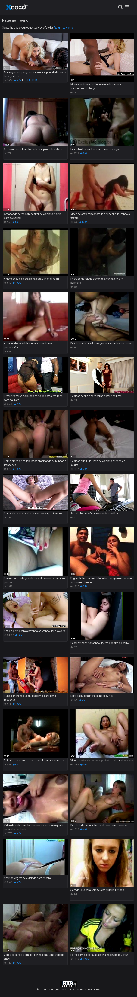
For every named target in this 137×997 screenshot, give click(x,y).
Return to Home (63, 27)
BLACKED (31, 80)
